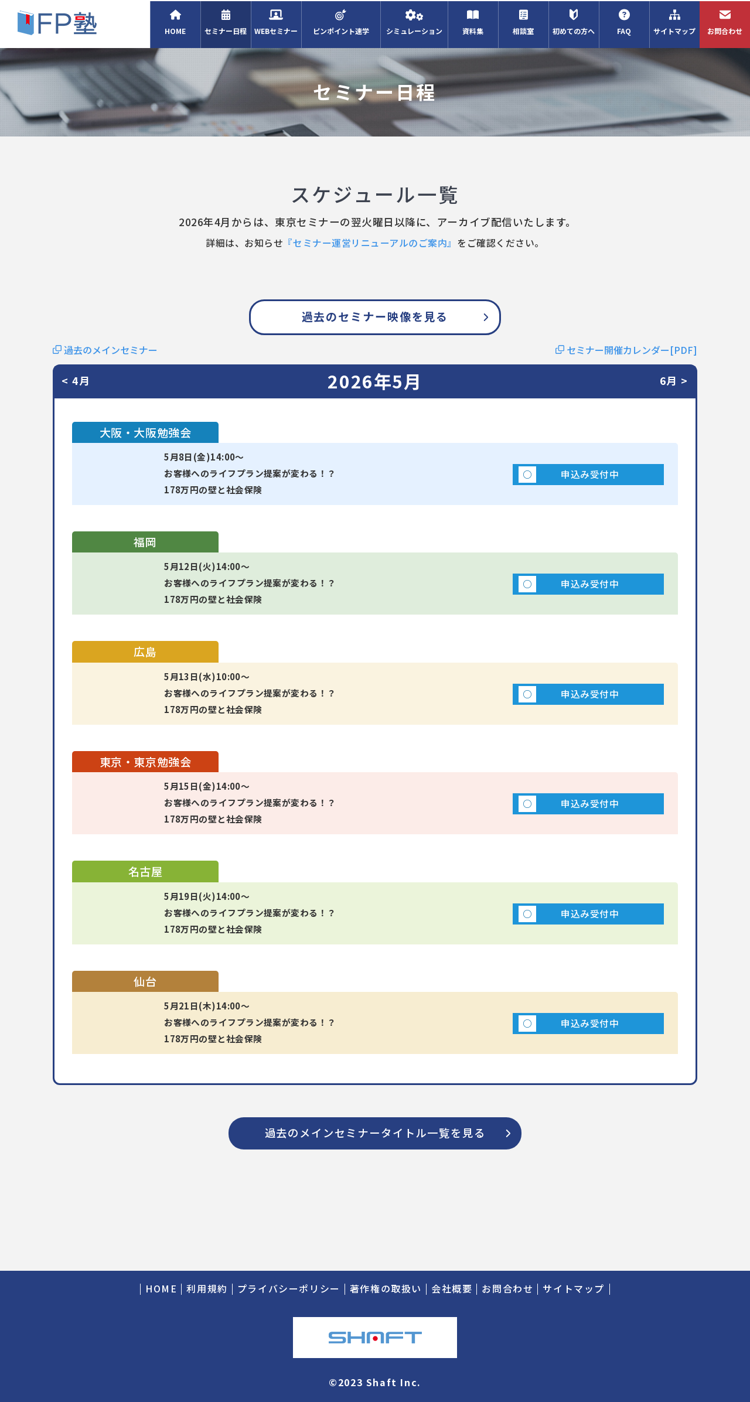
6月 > (673, 380)
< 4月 (76, 380)
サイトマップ (674, 21)
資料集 (473, 21)
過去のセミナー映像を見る (375, 316)
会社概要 (451, 1289)
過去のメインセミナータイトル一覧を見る (374, 1209)
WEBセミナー (276, 21)
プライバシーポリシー (288, 1289)
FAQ (624, 21)
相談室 (523, 21)
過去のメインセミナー (105, 350)
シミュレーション (414, 21)
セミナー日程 (225, 21)
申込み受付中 (524, 480)
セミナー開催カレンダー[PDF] (626, 350)
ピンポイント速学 (340, 21)
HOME (175, 21)
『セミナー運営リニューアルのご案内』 (370, 243)
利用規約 (206, 1289)
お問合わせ (725, 21)
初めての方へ (573, 21)
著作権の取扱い (386, 1289)
